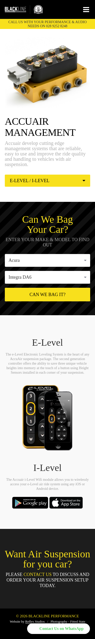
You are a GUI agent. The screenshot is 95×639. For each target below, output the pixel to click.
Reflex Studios (35, 621)
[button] (58, 628)
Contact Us (38, 574)
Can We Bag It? (47, 294)
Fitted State (77, 621)
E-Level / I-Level (47, 180)
